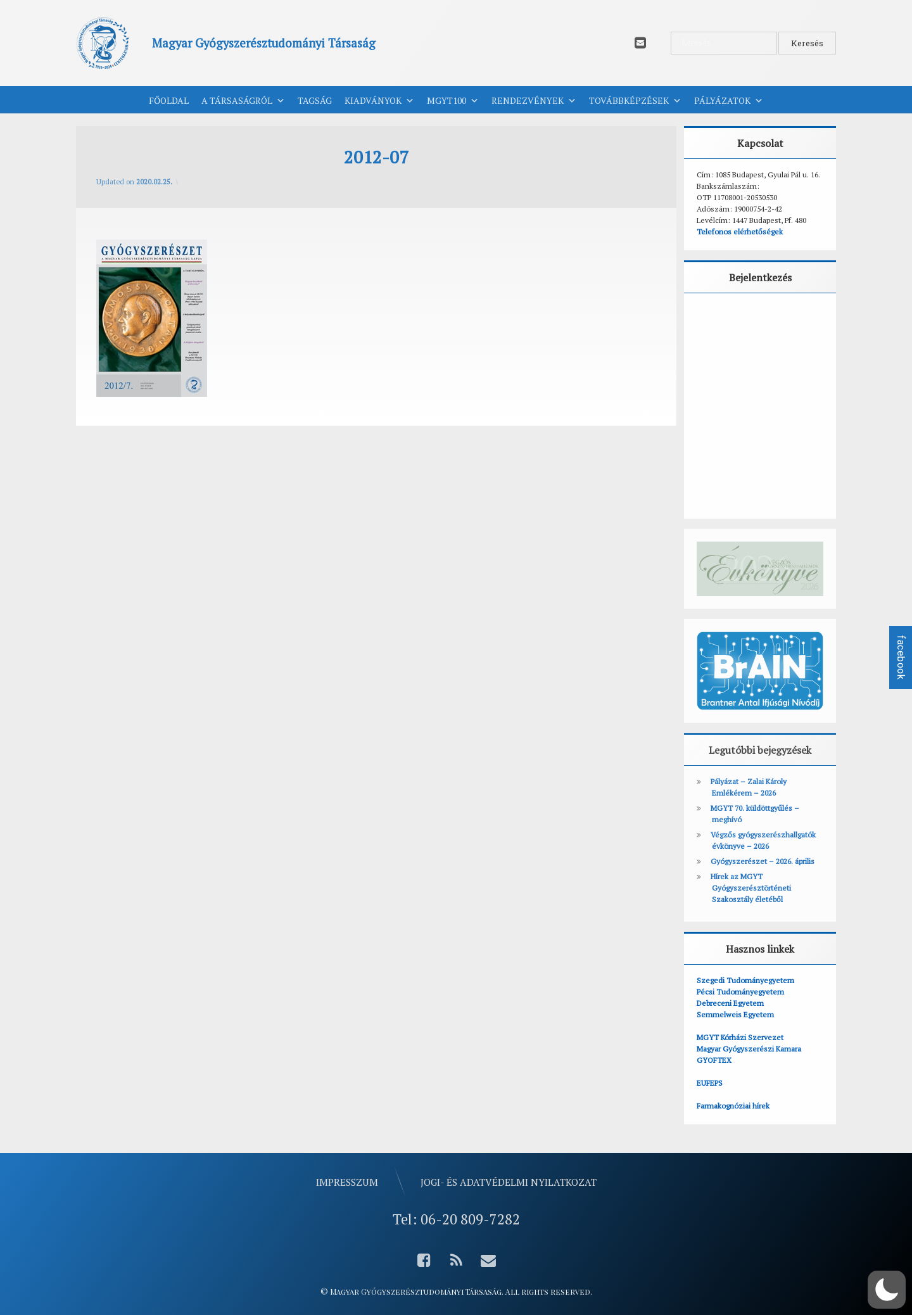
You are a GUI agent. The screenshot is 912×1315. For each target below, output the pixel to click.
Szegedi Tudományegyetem (745, 980)
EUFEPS (710, 1083)
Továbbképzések (635, 100)
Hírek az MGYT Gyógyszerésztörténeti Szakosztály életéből (751, 888)
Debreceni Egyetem (730, 1003)
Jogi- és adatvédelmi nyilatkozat (509, 1182)
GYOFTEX (714, 1060)
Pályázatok (728, 100)
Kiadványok (379, 100)
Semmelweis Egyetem (735, 1014)
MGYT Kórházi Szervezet (740, 1037)
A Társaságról (243, 100)
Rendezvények (533, 100)
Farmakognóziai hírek (733, 1105)
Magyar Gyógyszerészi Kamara (749, 1048)
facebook (901, 657)
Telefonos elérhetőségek (740, 231)
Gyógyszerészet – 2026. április (762, 861)
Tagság (315, 100)
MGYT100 (453, 100)
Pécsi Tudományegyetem (740, 991)
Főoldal (169, 100)
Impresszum (347, 1182)
